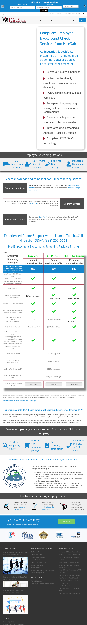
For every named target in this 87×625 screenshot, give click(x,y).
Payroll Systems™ (37, 581)
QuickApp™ (43, 217)
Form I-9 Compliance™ (39, 557)
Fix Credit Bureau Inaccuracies (69, 557)
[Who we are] (43, 535)
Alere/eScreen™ (36, 554)
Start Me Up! (66, 522)
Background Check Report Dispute (70, 552)
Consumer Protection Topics (68, 580)
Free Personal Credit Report (68, 578)
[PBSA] (27, 535)
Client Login (51, 13)
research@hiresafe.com (18, 14)
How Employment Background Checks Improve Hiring (13, 592)
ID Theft (61, 560)
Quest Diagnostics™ (38, 565)
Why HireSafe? (62, 20)
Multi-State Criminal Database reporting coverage (19, 401)
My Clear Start (63, 583)
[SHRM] (59, 535)
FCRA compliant (32, 203)
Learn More (33, 384)
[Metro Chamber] (75, 535)
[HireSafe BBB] (11, 535)
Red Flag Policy (8, 622)
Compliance (52, 20)
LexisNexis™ (35, 560)
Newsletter (58, 13)
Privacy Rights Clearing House (69, 562)
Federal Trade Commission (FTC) (70, 570)
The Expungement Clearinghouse (70, 593)
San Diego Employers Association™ (43, 584)
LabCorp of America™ (38, 562)
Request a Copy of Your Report (69, 554)
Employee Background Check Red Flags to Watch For (15, 578)
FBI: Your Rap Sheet (65, 586)
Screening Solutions (40, 20)
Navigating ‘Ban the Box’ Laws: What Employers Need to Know (15, 554)
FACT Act (62, 573)
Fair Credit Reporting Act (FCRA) (70, 575)
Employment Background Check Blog (72, 13)
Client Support (72, 20)
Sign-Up (82, 20)
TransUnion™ (35, 568)
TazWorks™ (35, 552)
